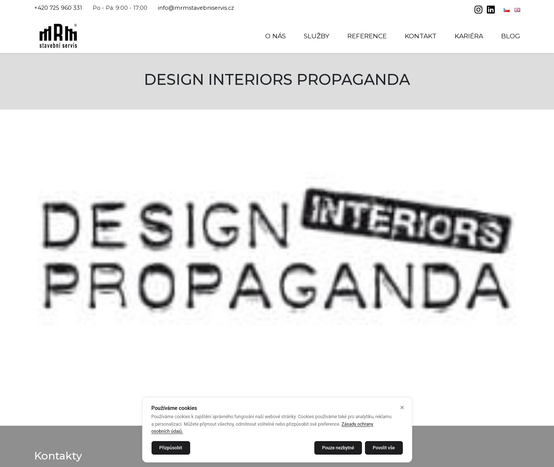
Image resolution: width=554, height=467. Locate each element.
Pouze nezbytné (338, 447)
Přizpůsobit (170, 447)
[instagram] (479, 10)
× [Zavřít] (402, 407)
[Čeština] (507, 9)
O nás (275, 36)
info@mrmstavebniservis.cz (196, 8)
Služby (316, 36)
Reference (367, 36)
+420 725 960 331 (58, 8)
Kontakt (421, 36)
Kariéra (469, 36)
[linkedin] (491, 10)
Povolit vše (384, 447)
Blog (510, 36)
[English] (517, 9)
